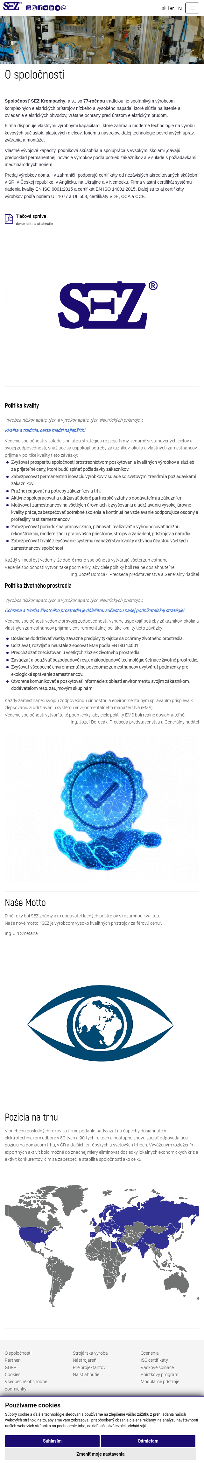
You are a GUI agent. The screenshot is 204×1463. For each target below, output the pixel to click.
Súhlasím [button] (52, 1441)
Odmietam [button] (148, 1441)
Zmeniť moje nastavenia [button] (100, 1454)
